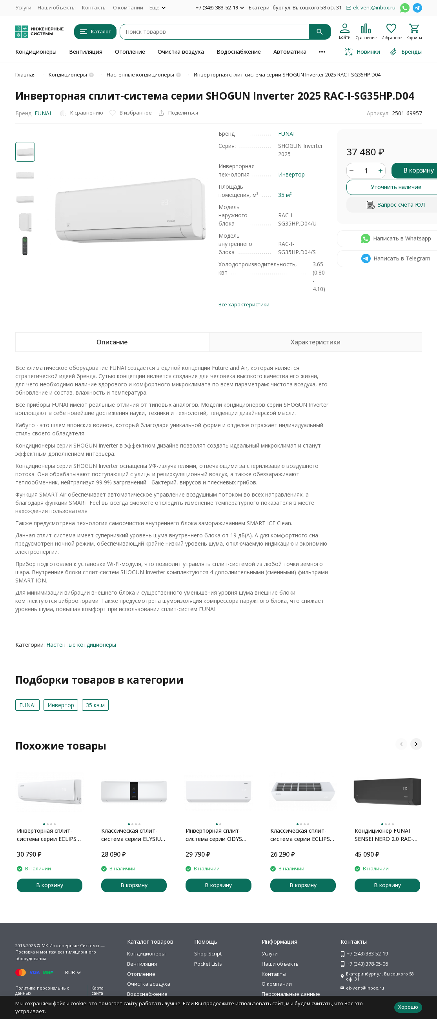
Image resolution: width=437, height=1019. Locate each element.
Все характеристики (243, 304)
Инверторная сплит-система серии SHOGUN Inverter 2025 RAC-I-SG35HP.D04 (287, 74)
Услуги (23, 7)
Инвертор (291, 174)
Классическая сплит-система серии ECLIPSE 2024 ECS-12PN (301, 835)
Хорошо (408, 1006)
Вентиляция (85, 51)
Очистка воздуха (181, 51)
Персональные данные (291, 993)
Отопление (130, 51)
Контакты (94, 7)
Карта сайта (97, 990)
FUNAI (43, 113)
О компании (128, 7)
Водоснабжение (239, 51)
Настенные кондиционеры (140, 74)
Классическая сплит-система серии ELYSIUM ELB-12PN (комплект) (133, 835)
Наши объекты (57, 7)
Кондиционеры (35, 51)
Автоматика (289, 51)
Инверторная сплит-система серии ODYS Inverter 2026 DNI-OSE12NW (214, 835)
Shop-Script (208, 953)
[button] (401, 744)
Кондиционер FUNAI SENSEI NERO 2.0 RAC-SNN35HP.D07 (384, 835)
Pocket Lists (208, 963)
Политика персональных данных (42, 990)
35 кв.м (95, 705)
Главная (25, 74)
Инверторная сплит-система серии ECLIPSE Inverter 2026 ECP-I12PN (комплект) (48, 835)
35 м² (285, 194)
